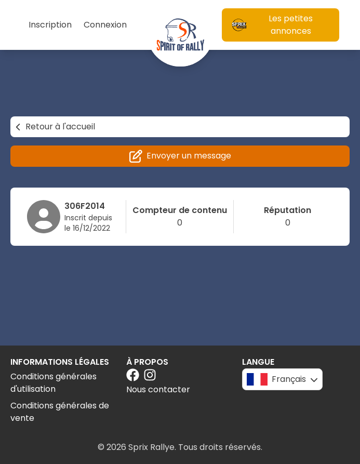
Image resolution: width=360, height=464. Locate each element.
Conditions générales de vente (59, 412)
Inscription (50, 25)
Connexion (105, 25)
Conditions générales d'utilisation (53, 382)
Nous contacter (158, 389)
